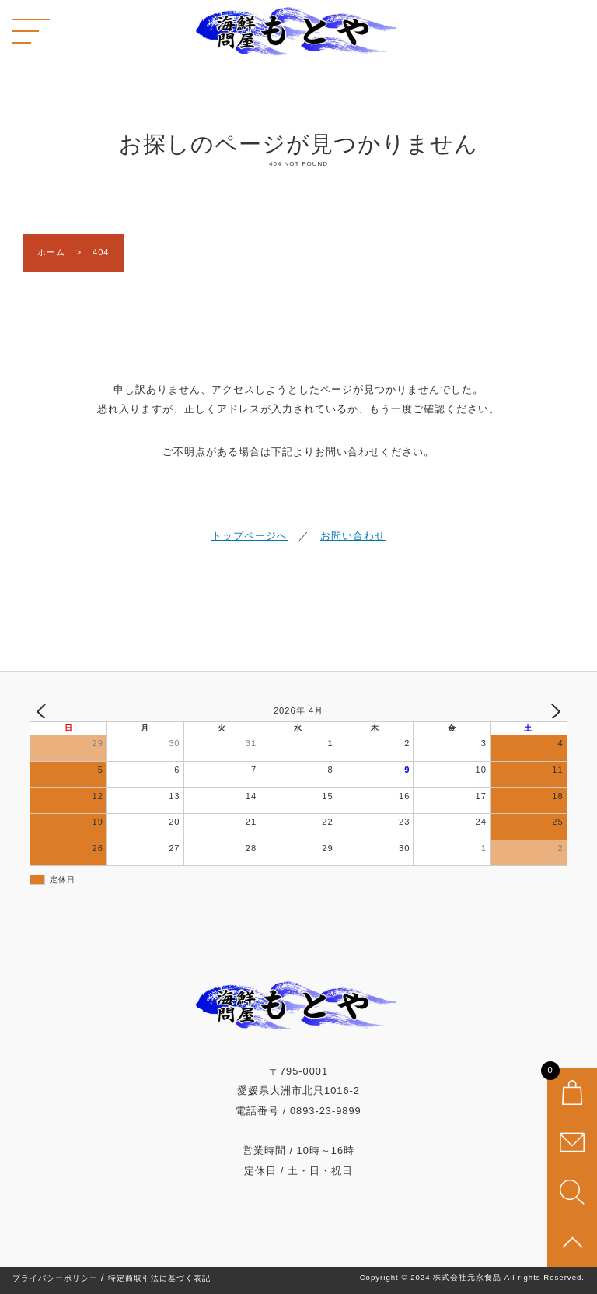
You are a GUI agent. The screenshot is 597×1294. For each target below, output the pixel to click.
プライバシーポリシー (55, 1278)
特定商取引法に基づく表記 (159, 1278)
